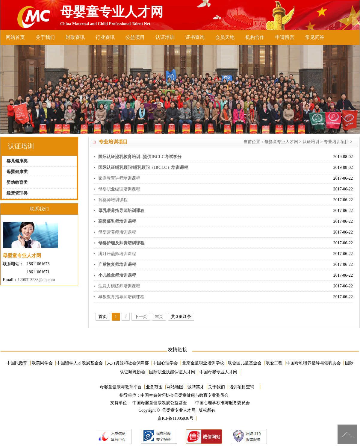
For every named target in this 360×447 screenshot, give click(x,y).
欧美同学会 (42, 363)
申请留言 (284, 37)
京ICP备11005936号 (175, 418)
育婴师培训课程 (113, 200)
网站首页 (15, 37)
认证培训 (165, 37)
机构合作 (254, 37)
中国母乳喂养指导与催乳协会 (313, 363)
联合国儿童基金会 (244, 363)
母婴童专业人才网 (281, 142)
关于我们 (45, 37)
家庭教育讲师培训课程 (119, 178)
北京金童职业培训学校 (203, 363)
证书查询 (195, 37)
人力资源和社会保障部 (128, 363)
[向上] (347, 434)
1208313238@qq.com (36, 280)
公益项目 (135, 37)
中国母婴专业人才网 (218, 372)
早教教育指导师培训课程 (121, 297)
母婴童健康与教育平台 (121, 387)
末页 (159, 316)
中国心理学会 (165, 363)
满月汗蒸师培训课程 (117, 253)
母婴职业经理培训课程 (119, 189)
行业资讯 (105, 37)
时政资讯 (75, 37)
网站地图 (175, 387)
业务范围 (154, 387)
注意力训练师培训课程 (119, 286)
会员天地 (225, 37)
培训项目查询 (241, 387)
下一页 (140, 316)
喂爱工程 (274, 363)
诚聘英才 (195, 387)
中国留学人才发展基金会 (80, 363)
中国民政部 (17, 363)
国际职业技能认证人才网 (172, 372)
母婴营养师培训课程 (117, 232)
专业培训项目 (336, 142)
